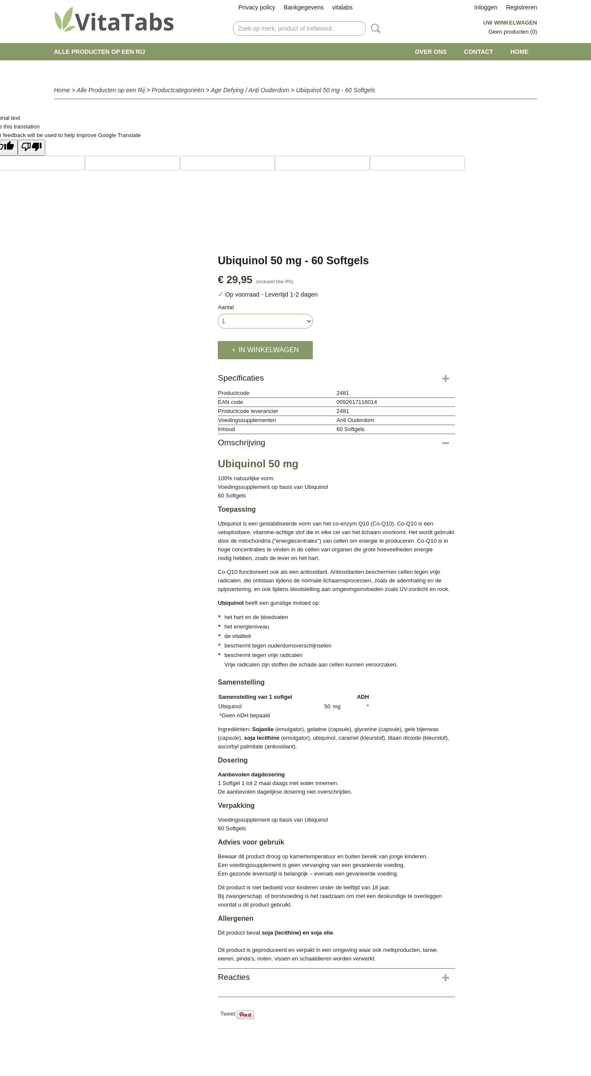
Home (519, 51)
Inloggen (485, 7)
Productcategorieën (178, 90)
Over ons (431, 51)
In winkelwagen (268, 349)
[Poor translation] (31, 148)
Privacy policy (257, 7)
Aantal (226, 307)
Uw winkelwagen (510, 22)
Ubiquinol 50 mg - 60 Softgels (335, 90)
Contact (478, 51)
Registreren (521, 7)
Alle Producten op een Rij (99, 51)
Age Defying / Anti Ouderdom (250, 90)
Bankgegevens (304, 7)
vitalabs (342, 7)
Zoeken (374, 28)
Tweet (228, 1013)
